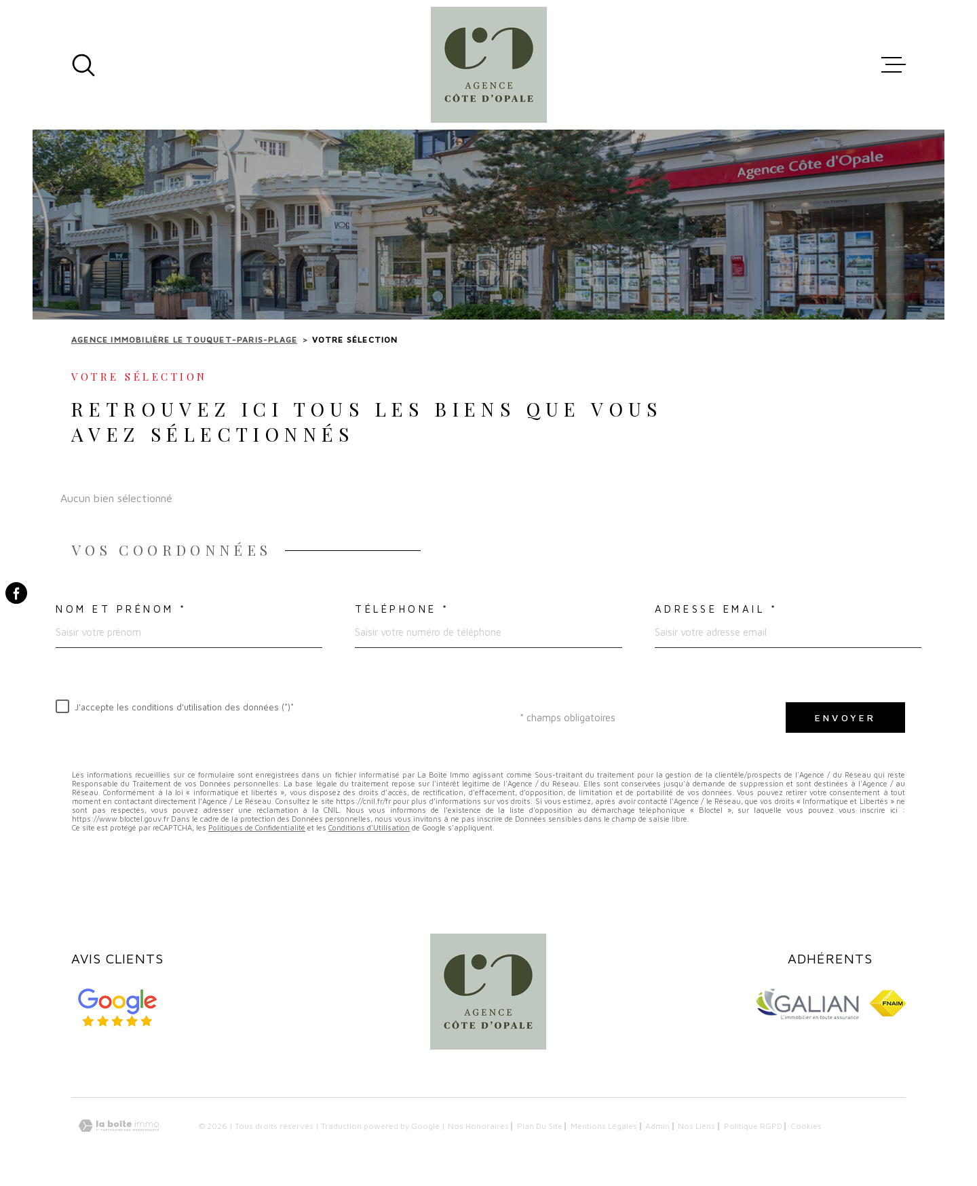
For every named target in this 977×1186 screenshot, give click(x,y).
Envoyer (845, 717)
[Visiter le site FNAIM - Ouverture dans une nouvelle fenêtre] (888, 1003)
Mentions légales (604, 1126)
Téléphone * (402, 609)
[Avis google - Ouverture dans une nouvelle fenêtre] (117, 1007)
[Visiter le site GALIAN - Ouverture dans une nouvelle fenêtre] (806, 1003)
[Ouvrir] (83, 65)
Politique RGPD (753, 1126)
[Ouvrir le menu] (893, 65)
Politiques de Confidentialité (256, 827)
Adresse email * (716, 609)
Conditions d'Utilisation (369, 827)
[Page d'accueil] (489, 65)
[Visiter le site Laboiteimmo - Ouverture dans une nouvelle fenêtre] (118, 1126)
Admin (657, 1126)
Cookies (806, 1126)
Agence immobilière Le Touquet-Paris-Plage (184, 339)
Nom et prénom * (121, 609)
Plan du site (539, 1126)
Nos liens (696, 1126)
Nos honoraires (478, 1126)
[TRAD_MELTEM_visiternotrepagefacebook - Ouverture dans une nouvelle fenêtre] (16, 593)
